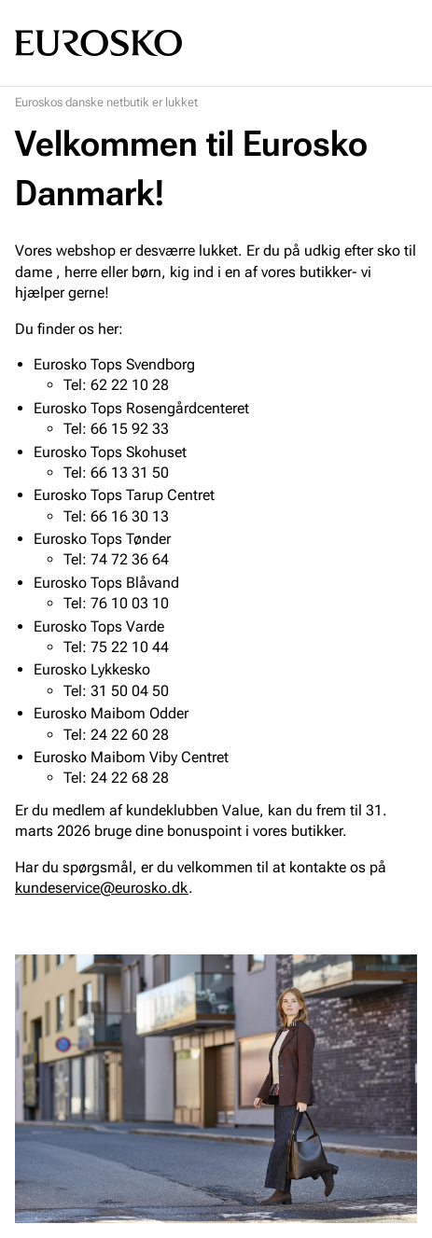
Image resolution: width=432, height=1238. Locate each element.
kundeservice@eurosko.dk (101, 888)
